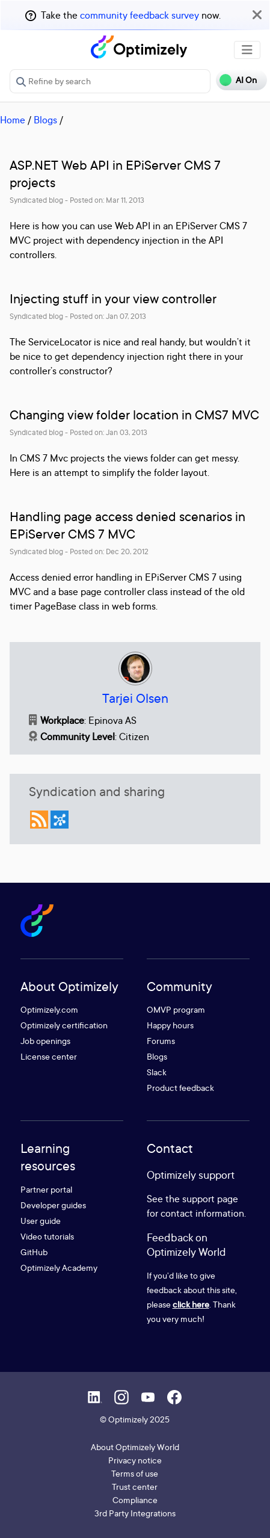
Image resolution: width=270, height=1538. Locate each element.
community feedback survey (139, 15)
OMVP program (176, 1009)
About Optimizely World (135, 1447)
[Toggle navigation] (247, 50)
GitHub (34, 1252)
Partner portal (46, 1189)
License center (48, 1056)
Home (12, 119)
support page (210, 1198)
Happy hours (170, 1025)
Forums (161, 1040)
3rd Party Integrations (135, 1513)
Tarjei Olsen (135, 698)
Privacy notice (135, 1460)
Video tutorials (47, 1236)
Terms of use (134, 1473)
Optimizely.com (49, 1009)
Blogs (45, 119)
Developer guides (53, 1205)
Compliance (135, 1500)
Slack (157, 1072)
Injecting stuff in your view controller (113, 298)
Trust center (135, 1486)
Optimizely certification (64, 1025)
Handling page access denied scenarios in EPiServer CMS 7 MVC (127, 525)
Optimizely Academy (58, 1267)
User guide (40, 1220)
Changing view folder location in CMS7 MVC (134, 415)
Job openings (45, 1040)
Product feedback (180, 1087)
